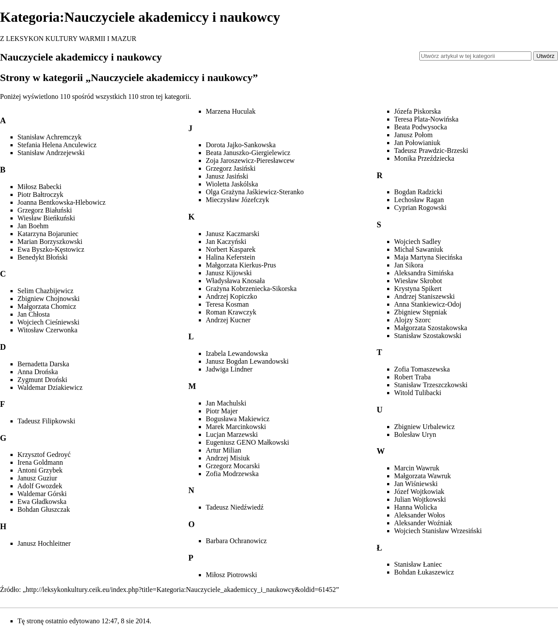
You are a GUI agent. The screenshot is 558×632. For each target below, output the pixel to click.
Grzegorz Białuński (44, 210)
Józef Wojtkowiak (419, 491)
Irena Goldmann (40, 462)
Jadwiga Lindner (229, 369)
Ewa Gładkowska (41, 501)
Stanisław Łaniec (418, 564)
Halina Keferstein (230, 257)
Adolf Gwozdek (39, 486)
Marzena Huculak (230, 111)
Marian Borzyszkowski (49, 241)
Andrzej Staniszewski (424, 296)
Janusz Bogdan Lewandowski (247, 361)
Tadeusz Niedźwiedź (235, 507)
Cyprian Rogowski (420, 207)
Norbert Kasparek (230, 249)
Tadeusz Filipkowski (46, 421)
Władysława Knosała (235, 280)
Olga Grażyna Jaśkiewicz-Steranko (255, 192)
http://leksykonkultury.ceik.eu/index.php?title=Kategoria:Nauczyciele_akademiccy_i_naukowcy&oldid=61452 (181, 589)
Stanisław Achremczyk (49, 137)
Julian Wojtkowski (420, 499)
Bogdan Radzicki (418, 192)
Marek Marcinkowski (236, 426)
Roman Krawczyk (231, 312)
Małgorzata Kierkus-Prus (241, 265)
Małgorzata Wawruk (422, 476)
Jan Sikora (408, 265)
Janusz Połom (413, 135)
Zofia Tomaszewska (422, 369)
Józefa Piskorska (417, 111)
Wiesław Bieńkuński (46, 218)
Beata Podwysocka (420, 127)
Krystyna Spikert (418, 288)
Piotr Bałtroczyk (40, 194)
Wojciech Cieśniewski (48, 322)
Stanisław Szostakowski (427, 335)
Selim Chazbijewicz (45, 290)
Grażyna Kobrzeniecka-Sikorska (251, 288)
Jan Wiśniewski (416, 483)
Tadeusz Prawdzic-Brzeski (431, 150)
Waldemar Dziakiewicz (49, 387)
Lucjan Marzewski (232, 434)
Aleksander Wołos (419, 515)
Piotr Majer (222, 411)
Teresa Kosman (227, 304)
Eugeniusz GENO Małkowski (247, 442)
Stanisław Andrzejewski (51, 152)
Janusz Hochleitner (44, 543)
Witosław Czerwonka (47, 330)
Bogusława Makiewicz (237, 418)
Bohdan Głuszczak (43, 509)
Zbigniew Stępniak (420, 312)
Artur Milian (223, 450)
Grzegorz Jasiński (230, 168)
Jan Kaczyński (226, 241)
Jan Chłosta (33, 314)
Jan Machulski (226, 403)
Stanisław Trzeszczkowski (430, 385)
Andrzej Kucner (228, 320)
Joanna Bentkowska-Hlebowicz (61, 202)
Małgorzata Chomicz (46, 306)
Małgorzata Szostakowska (430, 327)
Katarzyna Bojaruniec (47, 233)
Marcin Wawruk (416, 468)
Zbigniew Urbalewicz (424, 426)
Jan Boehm (33, 226)
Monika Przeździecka (424, 158)
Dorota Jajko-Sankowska (241, 145)
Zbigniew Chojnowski (48, 298)
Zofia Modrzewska (232, 473)
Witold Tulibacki (417, 392)
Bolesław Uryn (415, 434)
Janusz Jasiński (227, 176)
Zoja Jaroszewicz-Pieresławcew (250, 160)
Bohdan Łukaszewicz (424, 572)
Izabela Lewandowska (237, 353)
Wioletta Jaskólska (232, 184)
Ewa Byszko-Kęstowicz (50, 249)
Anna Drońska (37, 371)
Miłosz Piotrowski (231, 574)
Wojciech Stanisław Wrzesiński (438, 530)
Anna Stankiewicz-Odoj (427, 304)
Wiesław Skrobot (418, 280)
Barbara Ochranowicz (236, 540)
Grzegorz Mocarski (233, 466)
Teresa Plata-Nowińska (426, 119)
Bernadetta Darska (43, 364)
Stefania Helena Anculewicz (56, 145)
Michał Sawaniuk (418, 249)
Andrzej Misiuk (228, 458)
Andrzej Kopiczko (231, 296)
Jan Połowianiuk (417, 142)
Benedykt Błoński (42, 257)
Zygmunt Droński (42, 379)
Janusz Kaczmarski (232, 233)
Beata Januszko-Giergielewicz (248, 152)
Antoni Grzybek (40, 470)
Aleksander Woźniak (423, 523)
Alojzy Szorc (412, 320)
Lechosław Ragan (419, 199)
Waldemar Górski (42, 493)
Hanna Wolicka (415, 507)
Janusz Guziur (37, 478)
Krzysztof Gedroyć (44, 454)
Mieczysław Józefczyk (237, 199)
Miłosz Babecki (39, 186)
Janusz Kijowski (229, 273)
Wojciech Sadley (417, 241)
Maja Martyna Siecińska (428, 257)
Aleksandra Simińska (423, 273)
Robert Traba (412, 377)
